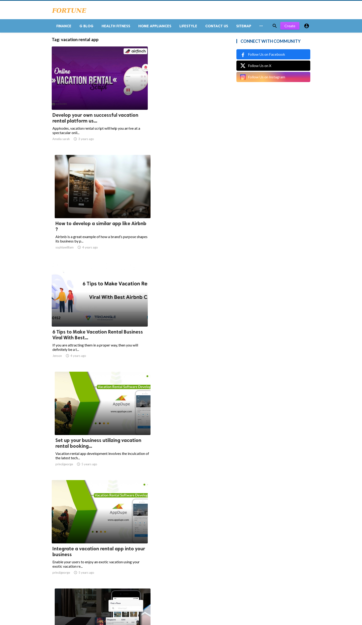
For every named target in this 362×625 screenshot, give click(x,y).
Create (289, 27)
